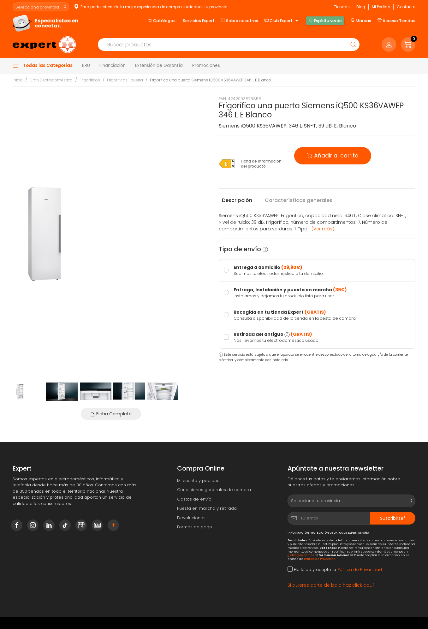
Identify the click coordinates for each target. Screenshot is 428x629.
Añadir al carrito (332, 155)
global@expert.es (301, 555)
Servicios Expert (199, 20)
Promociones (206, 65)
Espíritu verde (325, 20)
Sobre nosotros (239, 20)
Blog (360, 6)
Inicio (18, 80)
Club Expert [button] (282, 21)
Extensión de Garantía (159, 65)
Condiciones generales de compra (214, 490)
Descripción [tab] (237, 200)
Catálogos (161, 20)
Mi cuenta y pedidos (198, 481)
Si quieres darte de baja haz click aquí (331, 585)
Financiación (112, 65)
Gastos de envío (194, 499)
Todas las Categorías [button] (43, 65)
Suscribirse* (393, 518)
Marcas (361, 20)
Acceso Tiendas (396, 20)
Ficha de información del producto (261, 164)
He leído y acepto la (335, 570)
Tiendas (342, 6)
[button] (408, 44)
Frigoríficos (90, 80)
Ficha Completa (111, 414)
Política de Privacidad (320, 559)
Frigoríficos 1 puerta (125, 80)
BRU (86, 65)
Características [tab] (298, 200)
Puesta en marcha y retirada (207, 508)
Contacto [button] (406, 6)
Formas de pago (194, 527)
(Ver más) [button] (323, 229)
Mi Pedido (381, 6)
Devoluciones (191, 518)
